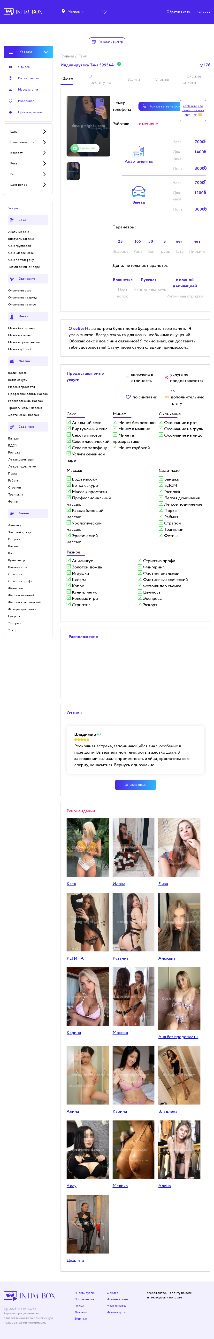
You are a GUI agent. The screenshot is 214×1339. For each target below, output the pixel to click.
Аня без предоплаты (178, 1037)
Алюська (167, 958)
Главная (68, 56)
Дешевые (81, 1312)
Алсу (71, 1186)
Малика (120, 1186)
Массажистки (117, 1306)
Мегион (74, 12)
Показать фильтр (107, 42)
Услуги (133, 79)
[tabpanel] (88, 126)
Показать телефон (159, 106)
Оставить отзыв (135, 784)
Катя (71, 884)
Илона (119, 884)
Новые (79, 1306)
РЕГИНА (75, 958)
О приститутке (99, 79)
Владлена (167, 1111)
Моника (120, 1033)
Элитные (81, 1319)
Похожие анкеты (192, 79)
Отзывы (162, 79)
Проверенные (84, 1299)
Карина (74, 1033)
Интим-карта (116, 1312)
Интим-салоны (117, 1299)
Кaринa (120, 1111)
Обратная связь (179, 12)
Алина (73, 1111)
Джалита (75, 1260)
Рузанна (121, 958)
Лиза (163, 884)
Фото (67, 79)
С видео (112, 1293)
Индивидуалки (85, 1293)
